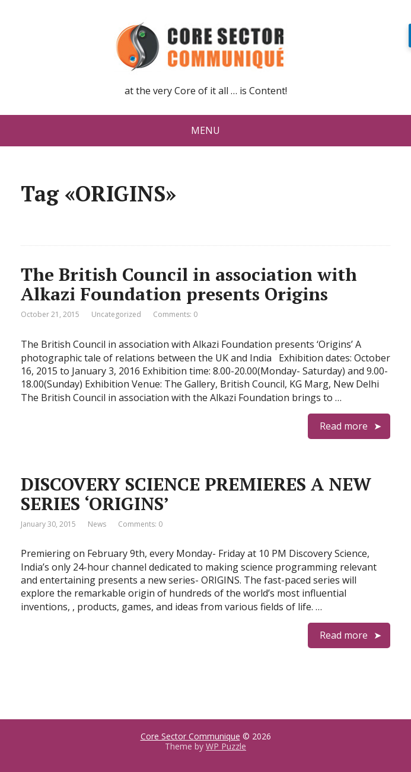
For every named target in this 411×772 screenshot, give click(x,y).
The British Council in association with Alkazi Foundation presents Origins (189, 284)
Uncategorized (116, 314)
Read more (344, 426)
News (97, 524)
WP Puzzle (226, 746)
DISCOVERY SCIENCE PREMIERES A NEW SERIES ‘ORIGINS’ (196, 493)
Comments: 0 (175, 314)
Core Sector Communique (190, 736)
